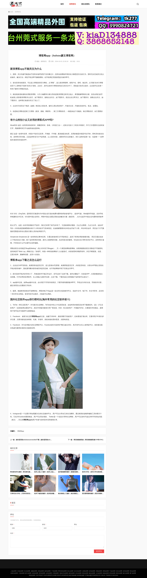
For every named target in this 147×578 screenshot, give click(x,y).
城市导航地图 (72, 575)
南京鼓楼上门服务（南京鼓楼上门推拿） (71, 493)
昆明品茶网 (106, 571)
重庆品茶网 (119, 573)
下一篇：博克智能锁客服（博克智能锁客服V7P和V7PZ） (86, 440)
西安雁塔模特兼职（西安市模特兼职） (94, 493)
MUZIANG (115, 575)
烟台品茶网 (92, 573)
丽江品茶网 (126, 573)
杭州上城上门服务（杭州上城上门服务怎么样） (49, 472)
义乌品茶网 (99, 573)
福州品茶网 (47, 571)
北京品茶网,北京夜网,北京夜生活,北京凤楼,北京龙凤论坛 (16, 4)
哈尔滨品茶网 (77, 571)
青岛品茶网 (133, 571)
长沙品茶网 (27, 571)
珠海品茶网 (106, 573)
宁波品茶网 (112, 571)
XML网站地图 (80, 575)
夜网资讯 (72, 4)
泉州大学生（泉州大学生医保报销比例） (95, 472)
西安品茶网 (85, 573)
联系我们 (98, 4)
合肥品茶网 (85, 571)
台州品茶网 (49, 573)
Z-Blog (103, 575)
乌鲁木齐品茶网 (63, 573)
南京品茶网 (119, 571)
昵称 (12, 524)
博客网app (20, 431)
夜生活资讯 (85, 4)
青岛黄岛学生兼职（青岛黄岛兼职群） (22, 472)
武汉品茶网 (78, 573)
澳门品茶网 (133, 573)
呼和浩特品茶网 (62, 571)
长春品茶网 (20, 571)
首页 (62, 4)
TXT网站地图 (88, 575)
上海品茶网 (13, 571)
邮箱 (44, 524)
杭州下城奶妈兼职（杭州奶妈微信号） (46, 493)
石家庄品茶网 (14, 573)
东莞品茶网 (41, 571)
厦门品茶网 (28, 573)
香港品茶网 (32, 575)
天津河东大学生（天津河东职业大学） (22, 493)
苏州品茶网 (42, 573)
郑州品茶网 (112, 573)
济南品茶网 (99, 571)
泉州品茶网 (126, 571)
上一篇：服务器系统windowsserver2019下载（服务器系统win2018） (32, 440)
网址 (75, 524)
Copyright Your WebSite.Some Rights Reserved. (52, 575)
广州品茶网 (54, 571)
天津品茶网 (55, 573)
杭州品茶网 (92, 571)
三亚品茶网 (21, 573)
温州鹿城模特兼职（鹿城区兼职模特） (70, 472)
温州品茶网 (71, 573)
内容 (12, 533)
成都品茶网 (34, 571)
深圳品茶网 (35, 573)
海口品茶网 (70, 571)
